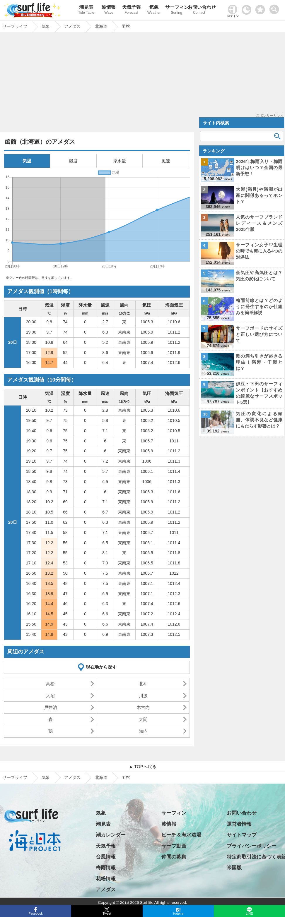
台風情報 (106, 857)
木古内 (143, 707)
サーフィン (176, 10)
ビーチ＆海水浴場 (181, 835)
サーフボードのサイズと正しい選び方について (259, 334)
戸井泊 (50, 707)
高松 (50, 683)
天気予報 (131, 10)
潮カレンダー (111, 835)
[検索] (278, 136)
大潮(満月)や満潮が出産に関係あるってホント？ (259, 195)
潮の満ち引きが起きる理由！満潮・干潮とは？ (259, 362)
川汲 (143, 695)
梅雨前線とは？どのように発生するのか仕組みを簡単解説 (259, 306)
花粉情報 (106, 879)
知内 (143, 731)
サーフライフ (15, 777)
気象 (154, 10)
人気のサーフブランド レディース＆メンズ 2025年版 (259, 223)
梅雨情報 (106, 867)
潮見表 (86, 10)
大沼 (50, 695)
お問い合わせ (199, 10)
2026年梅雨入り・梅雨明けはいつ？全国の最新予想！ (259, 167)
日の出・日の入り (116, 901)
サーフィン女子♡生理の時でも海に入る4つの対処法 (259, 251)
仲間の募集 (173, 857)
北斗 (143, 683)
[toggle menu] (275, 7)
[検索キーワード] (241, 136)
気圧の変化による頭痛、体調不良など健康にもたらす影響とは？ (259, 419)
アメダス (72, 777)
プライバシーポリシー (252, 846)
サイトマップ (242, 835)
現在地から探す (101, 666)
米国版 (234, 867)
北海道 (101, 777)
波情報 (109, 10)
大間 (143, 719)
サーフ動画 (173, 846)
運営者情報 (239, 824)
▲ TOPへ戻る (142, 766)
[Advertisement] (97, 84)
